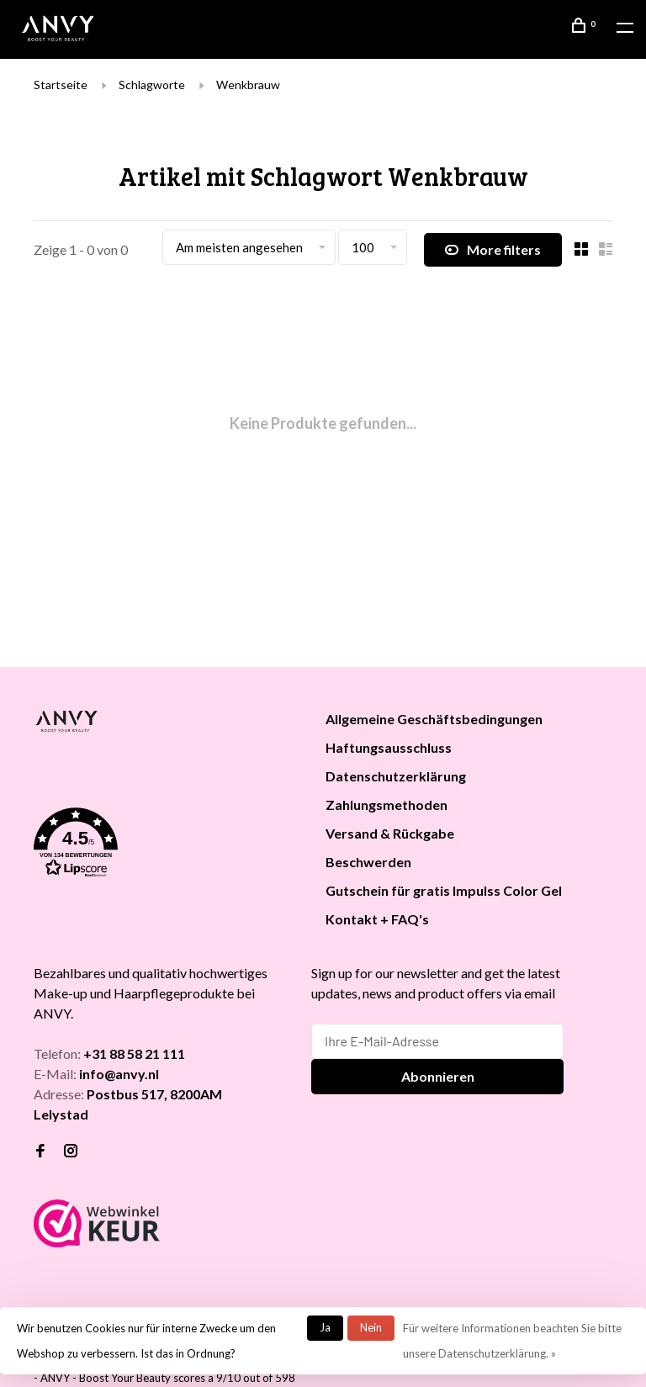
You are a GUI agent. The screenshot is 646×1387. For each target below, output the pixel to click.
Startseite (60, 84)
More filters (493, 250)
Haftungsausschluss (389, 747)
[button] (158, 845)
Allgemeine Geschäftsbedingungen (434, 719)
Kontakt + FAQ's (377, 919)
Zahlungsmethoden (386, 805)
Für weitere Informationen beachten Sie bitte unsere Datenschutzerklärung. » (512, 1340)
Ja (325, 1327)
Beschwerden (368, 862)
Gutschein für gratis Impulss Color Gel (444, 890)
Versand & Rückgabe (390, 833)
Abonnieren (437, 1076)
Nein (371, 1327)
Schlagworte (152, 84)
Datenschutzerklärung (396, 776)
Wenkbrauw (248, 84)
